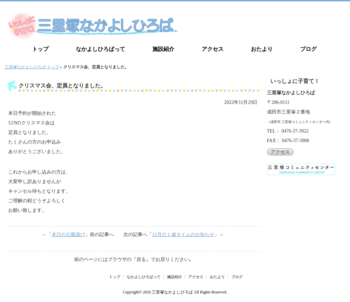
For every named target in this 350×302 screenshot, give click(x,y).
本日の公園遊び (68, 234)
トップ (40, 49)
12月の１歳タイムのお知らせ (183, 234)
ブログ (308, 49)
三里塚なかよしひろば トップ (32, 67)
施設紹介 (163, 49)
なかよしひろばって (100, 49)
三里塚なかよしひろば (172, 292)
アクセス (213, 49)
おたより (262, 49)
